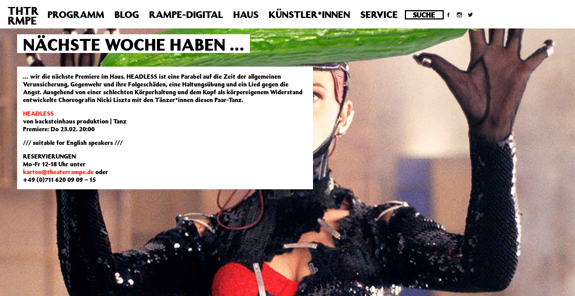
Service (379, 14)
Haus (245, 14)
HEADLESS (38, 113)
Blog (126, 14)
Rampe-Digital (186, 14)
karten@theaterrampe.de (58, 172)
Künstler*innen (309, 14)
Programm (75, 14)
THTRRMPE (23, 16)
